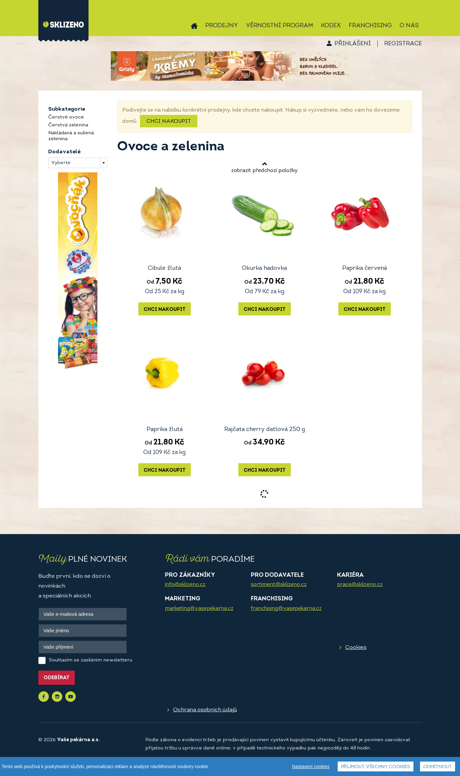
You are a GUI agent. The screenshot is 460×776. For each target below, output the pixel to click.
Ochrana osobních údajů (205, 710)
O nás (409, 26)
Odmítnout (437, 767)
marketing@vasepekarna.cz (199, 608)
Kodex (331, 26)
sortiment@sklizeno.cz (279, 584)
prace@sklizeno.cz (360, 584)
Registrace (403, 44)
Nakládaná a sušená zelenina (71, 136)
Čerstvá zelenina (68, 125)
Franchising (370, 26)
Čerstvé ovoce (66, 117)
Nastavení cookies (311, 766)
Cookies (356, 647)
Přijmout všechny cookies (375, 767)
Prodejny (221, 26)
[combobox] (77, 163)
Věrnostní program (279, 26)
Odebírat (57, 678)
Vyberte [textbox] (60, 163)
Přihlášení (352, 44)
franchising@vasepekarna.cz (286, 608)
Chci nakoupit (169, 121)
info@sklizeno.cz (185, 584)
